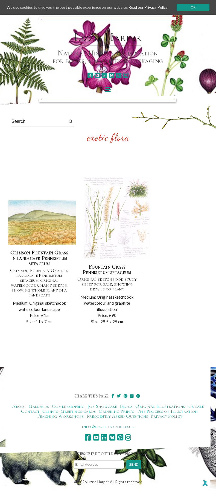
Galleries (39, 406)
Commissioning (68, 406)
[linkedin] (104, 75)
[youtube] (97, 75)
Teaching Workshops (60, 416)
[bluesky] (111, 75)
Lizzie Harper (108, 37)
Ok (194, 8)
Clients (50, 411)
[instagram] (125, 75)
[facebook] (90, 75)
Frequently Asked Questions (117, 416)
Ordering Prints (116, 411)
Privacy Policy (166, 416)
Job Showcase (102, 406)
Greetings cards (78, 411)
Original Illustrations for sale (169, 406)
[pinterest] (118, 75)
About (19, 406)
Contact (30, 411)
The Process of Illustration (167, 411)
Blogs (126, 406)
